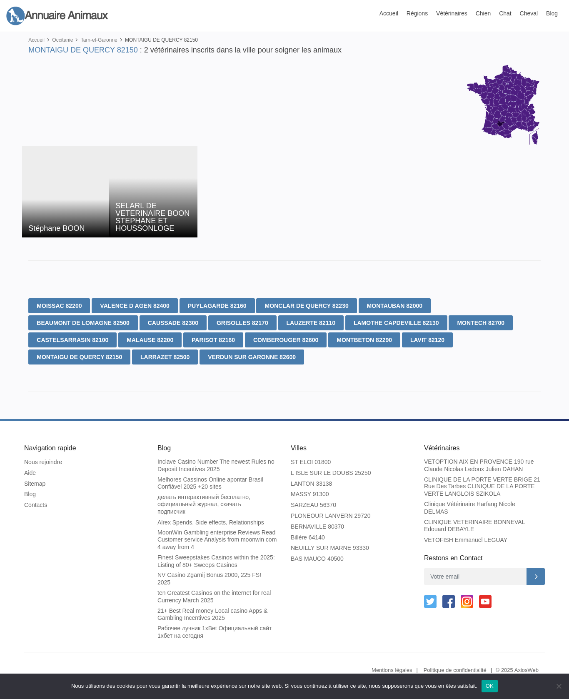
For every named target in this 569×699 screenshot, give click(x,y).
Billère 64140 (308, 537)
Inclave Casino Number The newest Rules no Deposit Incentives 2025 (216, 465)
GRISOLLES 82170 (242, 323)
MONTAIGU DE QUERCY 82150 (79, 357)
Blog (552, 13)
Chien (483, 13)
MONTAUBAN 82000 (395, 305)
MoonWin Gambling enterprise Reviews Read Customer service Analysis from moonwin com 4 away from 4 (217, 539)
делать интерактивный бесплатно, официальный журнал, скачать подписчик (203, 504)
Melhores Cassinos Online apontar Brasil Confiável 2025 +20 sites (210, 483)
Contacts (35, 505)
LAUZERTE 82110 (311, 323)
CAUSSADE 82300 (173, 323)
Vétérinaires (451, 13)
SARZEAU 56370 (313, 505)
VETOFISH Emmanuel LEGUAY (465, 540)
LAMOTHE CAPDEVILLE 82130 (396, 323)
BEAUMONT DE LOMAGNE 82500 (83, 323)
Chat (505, 13)
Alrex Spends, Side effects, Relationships (210, 522)
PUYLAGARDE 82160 (217, 305)
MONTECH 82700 (480, 323)
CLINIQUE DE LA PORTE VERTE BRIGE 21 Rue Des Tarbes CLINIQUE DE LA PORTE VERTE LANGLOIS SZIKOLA (482, 486)
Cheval (529, 13)
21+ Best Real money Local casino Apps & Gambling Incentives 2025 (212, 614)
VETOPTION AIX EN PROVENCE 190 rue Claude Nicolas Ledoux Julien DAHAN (479, 465)
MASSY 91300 (310, 494)
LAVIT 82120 (427, 340)
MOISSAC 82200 (59, 305)
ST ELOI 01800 (311, 462)
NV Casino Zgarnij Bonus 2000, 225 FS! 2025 (209, 579)
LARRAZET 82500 (165, 357)
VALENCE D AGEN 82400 (135, 305)
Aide (30, 472)
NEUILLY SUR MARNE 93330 (330, 547)
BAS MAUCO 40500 (317, 558)
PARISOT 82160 (213, 340)
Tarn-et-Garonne (99, 40)
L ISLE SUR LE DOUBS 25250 (331, 472)
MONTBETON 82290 (364, 340)
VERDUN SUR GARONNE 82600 (252, 357)
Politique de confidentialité (455, 670)
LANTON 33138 (311, 483)
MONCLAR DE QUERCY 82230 (306, 305)
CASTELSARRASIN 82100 (72, 340)
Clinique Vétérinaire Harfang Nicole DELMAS (469, 508)
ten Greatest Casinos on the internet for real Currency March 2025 (214, 596)
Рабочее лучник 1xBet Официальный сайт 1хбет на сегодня (214, 632)
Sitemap (34, 483)
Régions (417, 13)
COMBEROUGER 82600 (285, 340)
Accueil (388, 13)
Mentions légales (392, 670)
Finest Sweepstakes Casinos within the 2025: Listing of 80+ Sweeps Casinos (216, 561)
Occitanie (62, 40)
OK (490, 686)
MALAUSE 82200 (150, 340)
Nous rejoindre (43, 462)
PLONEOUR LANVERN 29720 (330, 515)
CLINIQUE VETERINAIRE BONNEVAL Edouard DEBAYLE (474, 526)
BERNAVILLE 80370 (317, 526)
